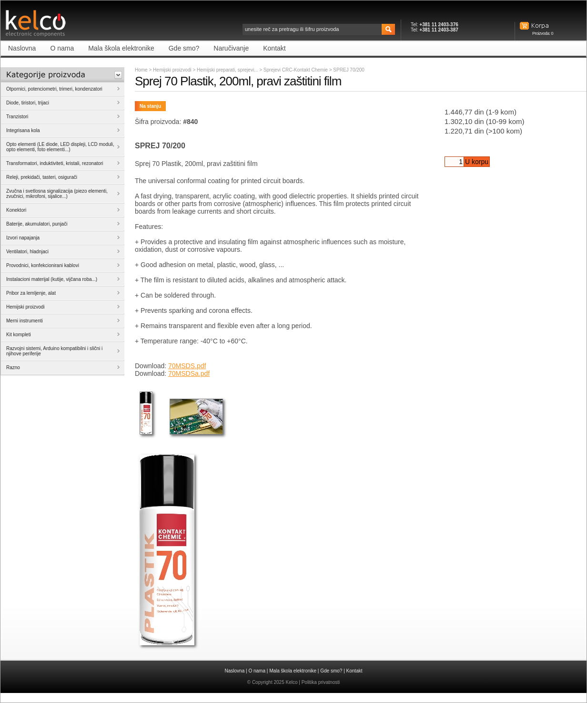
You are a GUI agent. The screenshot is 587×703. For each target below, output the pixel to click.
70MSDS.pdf (187, 366)
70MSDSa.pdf (189, 373)
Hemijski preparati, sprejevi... (228, 69)
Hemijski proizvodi (172, 69)
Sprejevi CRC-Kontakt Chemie (296, 69)
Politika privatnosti (321, 682)
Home (141, 69)
